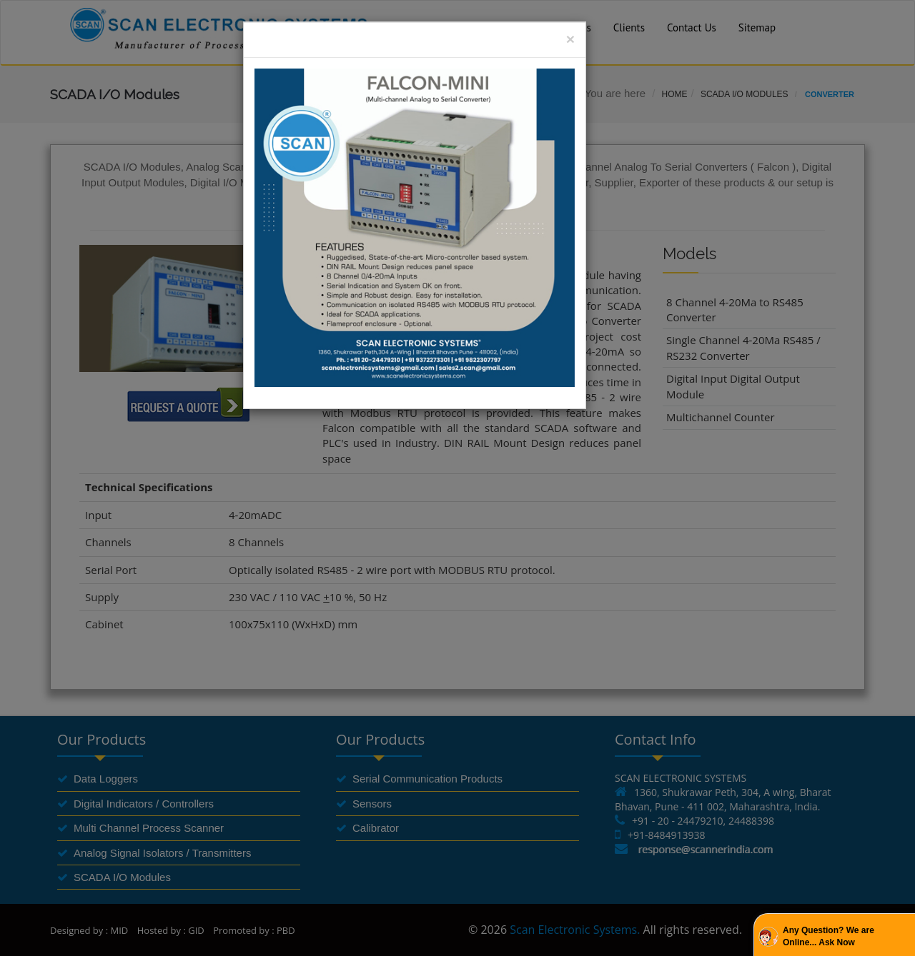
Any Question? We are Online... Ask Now (828, 936)
